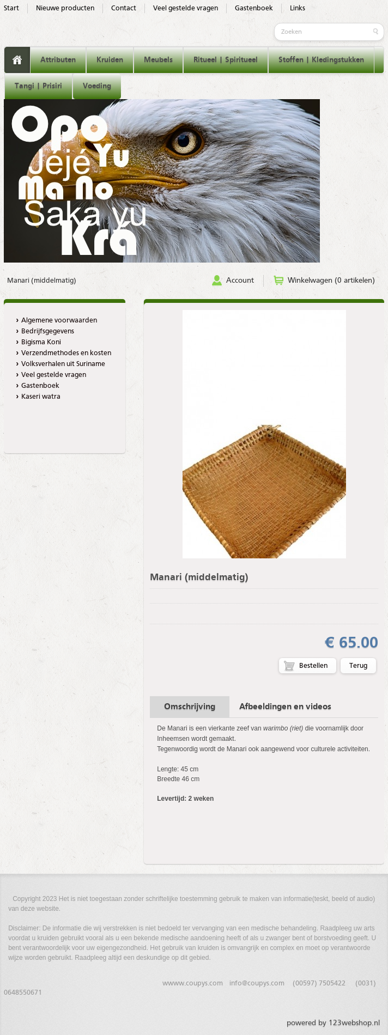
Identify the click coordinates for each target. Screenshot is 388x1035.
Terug (358, 665)
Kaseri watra (40, 396)
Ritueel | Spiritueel (225, 60)
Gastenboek (254, 8)
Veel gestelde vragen (185, 8)
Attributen (58, 60)
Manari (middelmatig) (41, 280)
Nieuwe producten (65, 8)
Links (297, 8)
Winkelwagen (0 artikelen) (331, 280)
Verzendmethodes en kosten (66, 353)
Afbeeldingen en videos (285, 707)
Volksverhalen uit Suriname (63, 364)
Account (240, 280)
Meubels (158, 60)
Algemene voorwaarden (59, 320)
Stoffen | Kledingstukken (321, 60)
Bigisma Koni (41, 342)
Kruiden (109, 60)
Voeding (97, 86)
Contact (123, 8)
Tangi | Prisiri (38, 86)
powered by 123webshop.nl (333, 1023)
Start (11, 8)
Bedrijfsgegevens (47, 331)
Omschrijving (189, 707)
